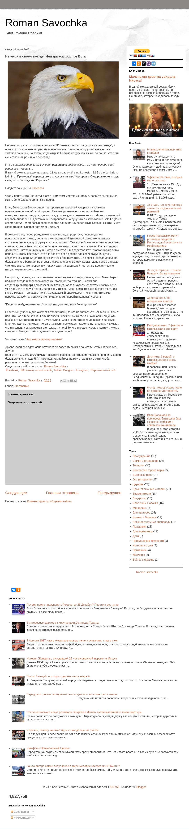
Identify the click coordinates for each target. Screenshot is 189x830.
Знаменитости (142, 493)
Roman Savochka (46, 23)
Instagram (82, 370)
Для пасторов (141, 512)
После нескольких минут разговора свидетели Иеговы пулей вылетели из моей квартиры (84, 712)
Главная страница (62, 493)
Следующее (16, 493)
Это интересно (142, 479)
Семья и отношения (145, 460)
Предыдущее (109, 493)
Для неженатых (143, 531)
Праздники (139, 526)
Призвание (22, 386)
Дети (136, 536)
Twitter (58, 370)
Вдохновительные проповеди (151, 521)
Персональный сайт (104, 370)
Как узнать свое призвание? (44, 339)
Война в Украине (143, 559)
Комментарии (21, 817)
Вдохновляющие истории (149, 489)
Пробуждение (141, 456)
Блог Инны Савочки (145, 503)
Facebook (38, 188)
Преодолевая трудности (148, 540)
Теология (138, 465)
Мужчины (139, 554)
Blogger (141, 787)
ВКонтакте (27, 370)
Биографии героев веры (148, 470)
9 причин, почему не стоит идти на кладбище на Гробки (62, 730)
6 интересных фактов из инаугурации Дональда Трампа (62, 622)
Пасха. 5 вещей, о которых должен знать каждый (58, 676)
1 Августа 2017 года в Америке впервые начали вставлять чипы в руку (72, 640)
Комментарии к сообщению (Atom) (49, 501)
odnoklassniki (43, 370)
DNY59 (114, 787)
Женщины (139, 507)
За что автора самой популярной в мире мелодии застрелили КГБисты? (73, 766)
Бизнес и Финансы (145, 517)
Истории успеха (143, 545)
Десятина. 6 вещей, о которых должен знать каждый (161, 360)
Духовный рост (142, 474)
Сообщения (20, 811)
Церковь (138, 484)
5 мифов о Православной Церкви (48, 748)
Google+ (68, 370)
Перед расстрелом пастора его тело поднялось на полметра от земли (72, 694)
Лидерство (139, 498)
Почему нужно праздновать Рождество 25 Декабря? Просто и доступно (72, 604)
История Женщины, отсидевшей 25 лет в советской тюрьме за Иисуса (72, 658)
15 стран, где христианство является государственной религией (164, 208)
